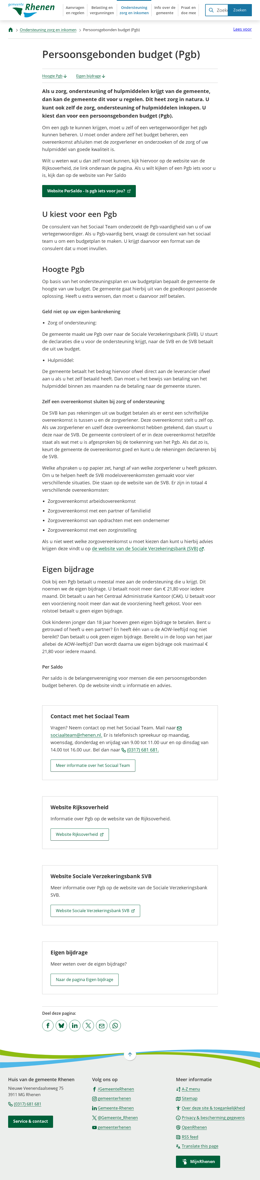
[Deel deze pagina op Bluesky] (61, 1025)
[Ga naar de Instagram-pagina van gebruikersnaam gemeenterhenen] (111, 1098)
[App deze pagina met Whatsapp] (115, 1025)
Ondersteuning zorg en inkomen (48, 29)
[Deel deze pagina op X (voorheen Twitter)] (88, 1025)
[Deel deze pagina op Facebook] (48, 1025)
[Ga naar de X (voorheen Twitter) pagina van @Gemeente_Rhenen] (115, 1117)
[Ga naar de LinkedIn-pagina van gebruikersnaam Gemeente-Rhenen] (113, 1108)
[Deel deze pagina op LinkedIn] (74, 1025)
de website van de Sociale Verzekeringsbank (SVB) (148, 548)
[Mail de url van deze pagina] (101, 1025)
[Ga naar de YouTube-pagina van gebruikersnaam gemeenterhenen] (111, 1127)
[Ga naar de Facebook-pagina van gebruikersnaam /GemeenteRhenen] (113, 1089)
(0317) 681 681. (140, 750)
